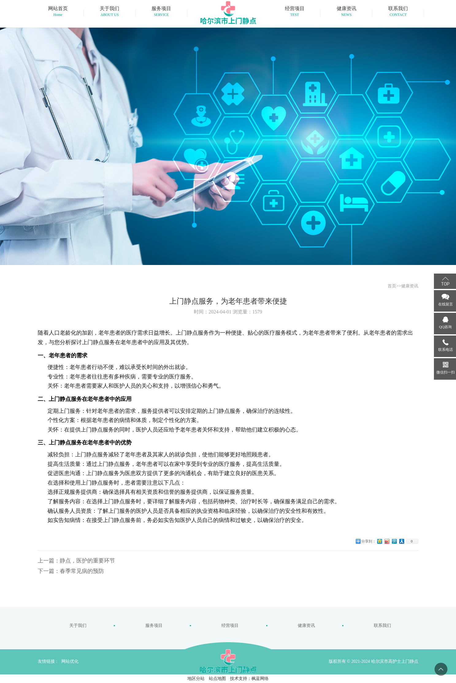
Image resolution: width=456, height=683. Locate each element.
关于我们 (77, 625)
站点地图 (217, 678)
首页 (392, 286)
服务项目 (154, 625)
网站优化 (70, 661)
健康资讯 (409, 286)
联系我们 (382, 625)
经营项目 (230, 625)
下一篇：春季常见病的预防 (71, 571)
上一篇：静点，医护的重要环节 (76, 561)
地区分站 (196, 678)
